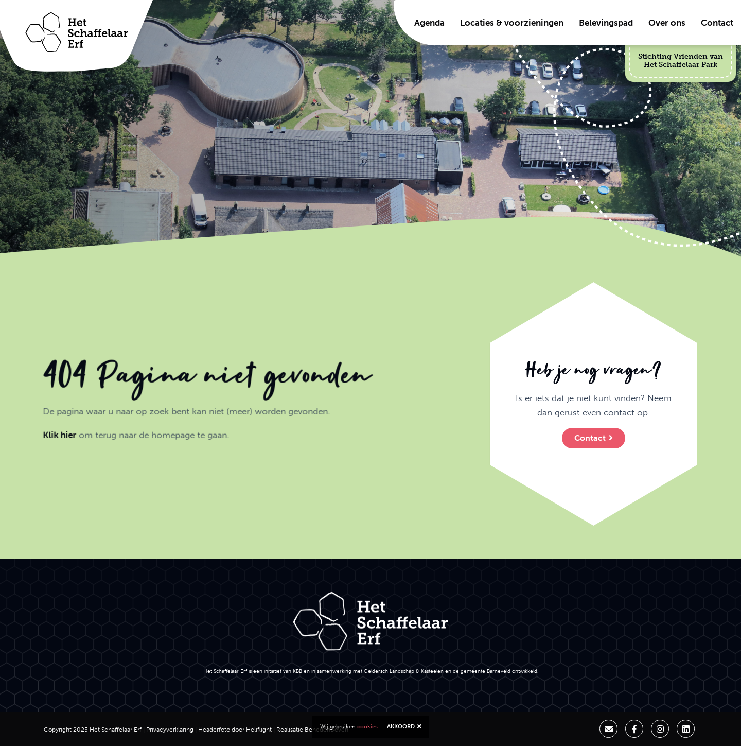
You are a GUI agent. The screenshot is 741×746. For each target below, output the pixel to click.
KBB (297, 671)
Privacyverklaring (169, 729)
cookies (367, 726)
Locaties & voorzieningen (511, 23)
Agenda (429, 23)
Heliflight (259, 729)
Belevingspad (606, 23)
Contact (717, 23)
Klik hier (53, 441)
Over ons (666, 23)
